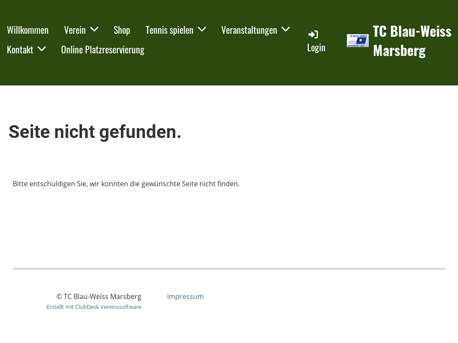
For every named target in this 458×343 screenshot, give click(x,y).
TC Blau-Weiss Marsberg (412, 40)
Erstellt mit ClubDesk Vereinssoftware (94, 307)
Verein (81, 29)
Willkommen (28, 29)
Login (316, 41)
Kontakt (26, 49)
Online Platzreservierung (102, 49)
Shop (122, 29)
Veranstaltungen (255, 29)
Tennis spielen (176, 29)
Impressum (185, 296)
